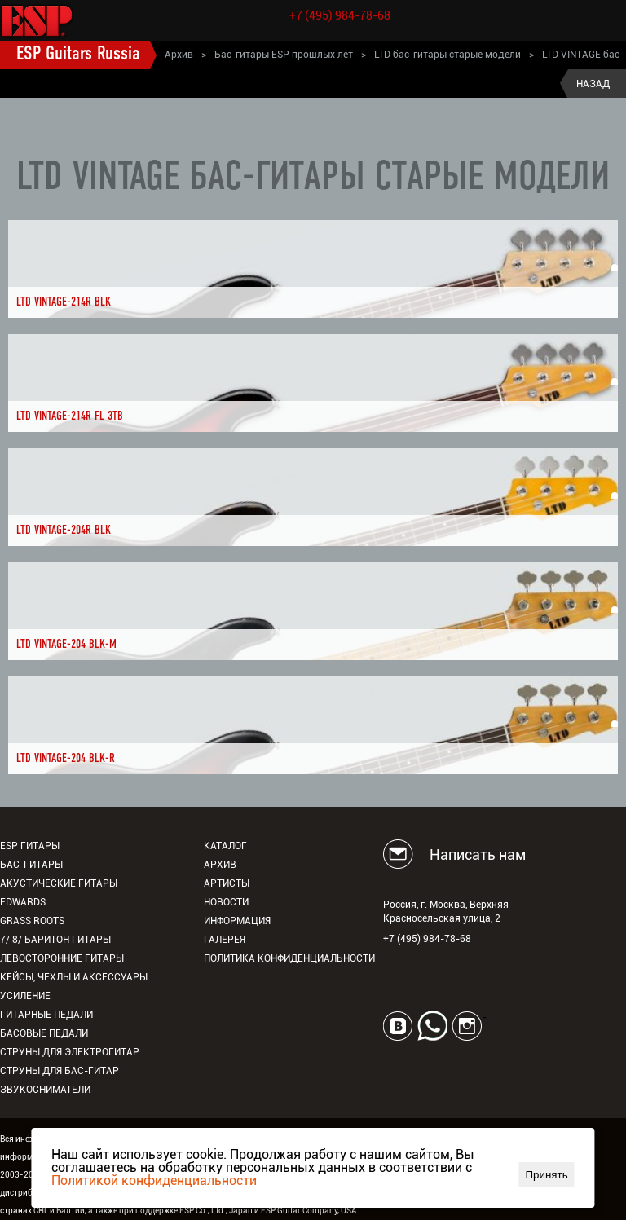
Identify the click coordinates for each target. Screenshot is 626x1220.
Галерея (224, 939)
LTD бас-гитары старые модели (447, 54)
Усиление (25, 996)
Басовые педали (44, 1033)
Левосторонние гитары (62, 958)
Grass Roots (32, 921)
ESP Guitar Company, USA (308, 1210)
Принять (547, 1175)
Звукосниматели (45, 1089)
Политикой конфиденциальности (154, 1180)
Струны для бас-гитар (59, 1071)
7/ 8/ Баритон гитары (55, 939)
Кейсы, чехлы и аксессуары (74, 977)
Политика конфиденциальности (289, 958)
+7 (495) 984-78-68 (339, 15)
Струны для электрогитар (69, 1052)
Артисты (226, 883)
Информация (237, 921)
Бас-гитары (31, 864)
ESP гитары (30, 846)
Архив (179, 54)
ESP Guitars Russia (78, 55)
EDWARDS (23, 902)
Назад (593, 84)
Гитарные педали (46, 1014)
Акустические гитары (58, 883)
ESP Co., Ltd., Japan (216, 1210)
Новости (226, 902)
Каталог (225, 846)
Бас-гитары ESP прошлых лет (283, 54)
